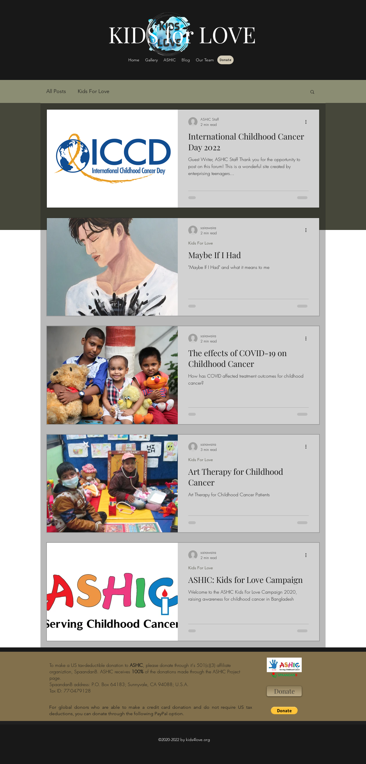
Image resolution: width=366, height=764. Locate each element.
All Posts (56, 91)
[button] (312, 92)
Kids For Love (93, 91)
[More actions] (307, 121)
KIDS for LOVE (182, 34)
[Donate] (225, 60)
